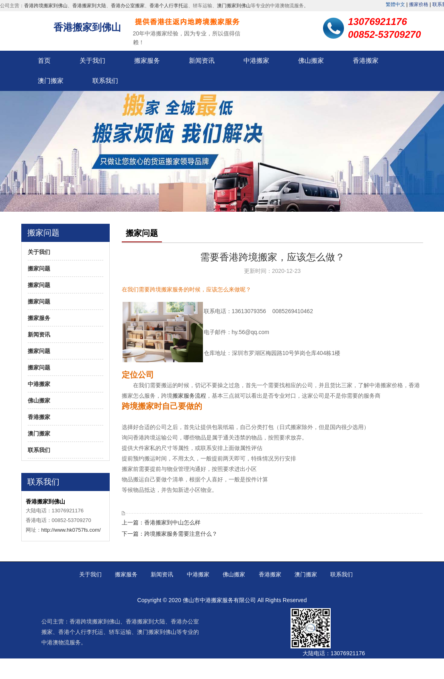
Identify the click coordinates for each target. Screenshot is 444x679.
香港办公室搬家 (128, 5)
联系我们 (105, 80)
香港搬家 (366, 60)
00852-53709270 (353, 668)
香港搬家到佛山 (87, 27)
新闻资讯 (202, 60)
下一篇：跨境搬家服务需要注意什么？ (169, 533)
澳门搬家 (50, 80)
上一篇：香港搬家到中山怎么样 (161, 522)
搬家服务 (147, 60)
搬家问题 (39, 268)
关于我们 (92, 60)
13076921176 (348, 653)
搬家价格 (418, 4)
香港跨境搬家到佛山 (46, 5)
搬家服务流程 (189, 395)
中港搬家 (256, 60)
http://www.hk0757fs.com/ (71, 530)
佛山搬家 (311, 60)
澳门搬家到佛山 (234, 5)
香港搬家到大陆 (89, 5)
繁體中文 (395, 4)
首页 (44, 60)
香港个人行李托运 (168, 5)
